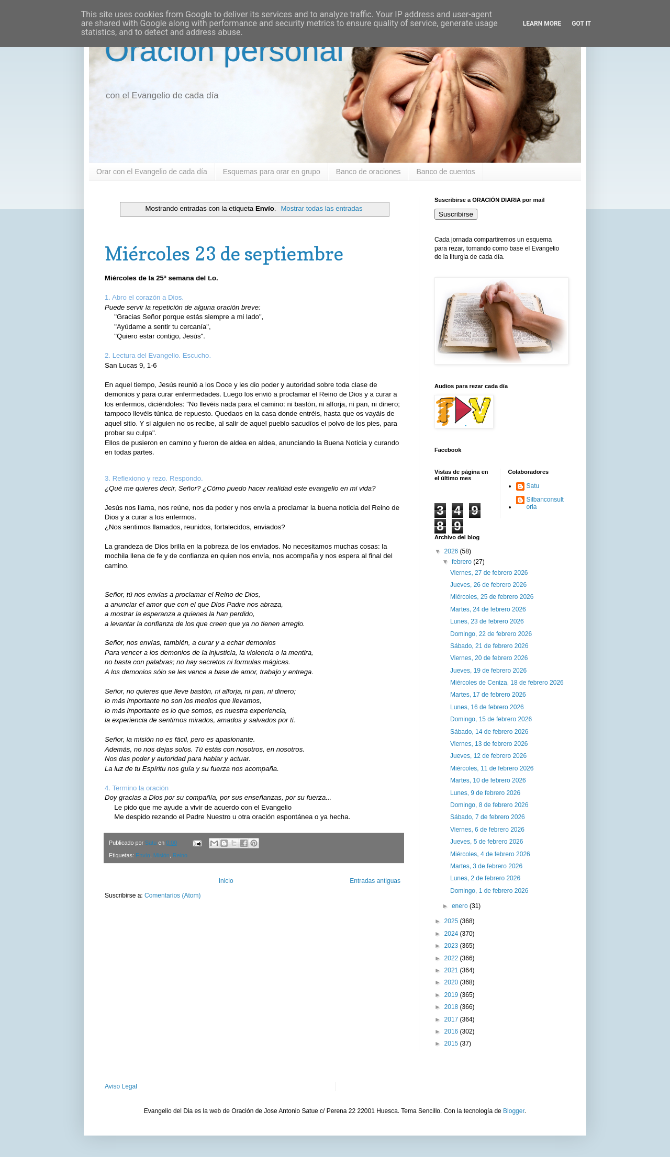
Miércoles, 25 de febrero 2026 (491, 596)
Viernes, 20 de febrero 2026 (489, 658)
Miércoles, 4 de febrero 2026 (490, 854)
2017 (452, 1019)
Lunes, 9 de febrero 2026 (485, 793)
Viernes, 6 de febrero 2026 (487, 829)
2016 (452, 1031)
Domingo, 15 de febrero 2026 (491, 719)
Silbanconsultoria (545, 503)
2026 (452, 551)
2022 (452, 958)
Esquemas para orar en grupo (271, 171)
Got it (581, 23)
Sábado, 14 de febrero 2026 (489, 731)
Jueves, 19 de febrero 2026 (488, 670)
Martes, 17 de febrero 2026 (488, 694)
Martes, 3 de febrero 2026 (486, 866)
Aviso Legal (121, 1086)
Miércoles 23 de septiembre (224, 253)
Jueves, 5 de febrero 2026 (486, 841)
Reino (180, 855)
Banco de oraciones (368, 171)
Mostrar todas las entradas (321, 208)
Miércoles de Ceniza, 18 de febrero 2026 (507, 682)
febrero (462, 561)
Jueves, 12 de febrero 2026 (488, 755)
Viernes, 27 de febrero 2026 (489, 572)
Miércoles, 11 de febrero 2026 (491, 768)
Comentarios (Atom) (172, 895)
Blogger (513, 1111)
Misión (161, 855)
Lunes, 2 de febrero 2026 (485, 878)
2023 (452, 945)
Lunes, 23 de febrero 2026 (487, 621)
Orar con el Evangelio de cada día (151, 171)
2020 (452, 982)
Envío (143, 855)
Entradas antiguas (375, 880)
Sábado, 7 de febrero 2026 (487, 817)
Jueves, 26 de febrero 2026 (488, 584)
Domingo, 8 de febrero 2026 (489, 805)
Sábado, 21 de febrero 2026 (489, 646)
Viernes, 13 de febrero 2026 (489, 743)
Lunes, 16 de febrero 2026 (487, 707)
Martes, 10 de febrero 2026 (488, 780)
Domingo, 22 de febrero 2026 (491, 634)
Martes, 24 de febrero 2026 (488, 609)
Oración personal (224, 50)
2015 (452, 1043)
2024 (452, 933)
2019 (452, 995)
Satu (533, 486)
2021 (452, 970)
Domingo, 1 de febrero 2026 (489, 890)
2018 (452, 1007)
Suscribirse (456, 214)
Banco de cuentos (445, 171)
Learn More (542, 23)
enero (461, 906)
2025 (452, 921)
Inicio (226, 880)
